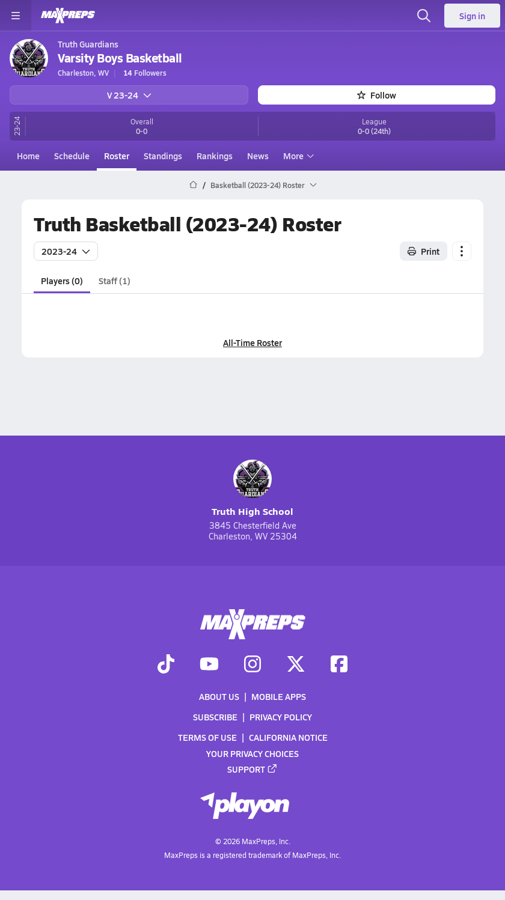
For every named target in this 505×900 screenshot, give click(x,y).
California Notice (288, 737)
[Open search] (423, 15)
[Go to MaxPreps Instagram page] (252, 665)
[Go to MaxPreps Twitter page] (295, 665)
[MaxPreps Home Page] (193, 185)
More (297, 156)
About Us (219, 696)
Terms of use (207, 737)
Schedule (72, 156)
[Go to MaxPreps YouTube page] (209, 665)
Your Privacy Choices (252, 753)
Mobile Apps (278, 696)
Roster (116, 156)
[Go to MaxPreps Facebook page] (339, 665)
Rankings (215, 156)
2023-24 (65, 251)
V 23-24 (129, 95)
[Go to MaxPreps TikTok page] (166, 665)
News (258, 156)
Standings (163, 156)
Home (28, 156)
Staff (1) (114, 280)
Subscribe (215, 717)
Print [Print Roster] (423, 251)
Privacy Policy (280, 717)
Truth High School (252, 489)
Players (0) (62, 280)
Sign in (472, 16)
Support (252, 769)
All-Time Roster (252, 342)
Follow (376, 95)
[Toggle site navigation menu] (15, 15)
